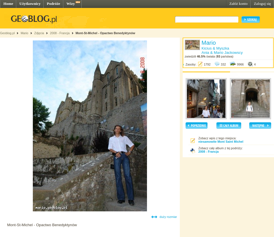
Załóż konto (238, 3)
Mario (24, 33)
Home (8, 3)
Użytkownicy (30, 3)
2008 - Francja (60, 33)
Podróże (53, 3)
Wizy (71, 3)
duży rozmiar (168, 216)
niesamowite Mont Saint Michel (220, 141)
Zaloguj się (262, 3)
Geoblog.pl (7, 33)
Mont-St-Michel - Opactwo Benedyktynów (105, 33)
